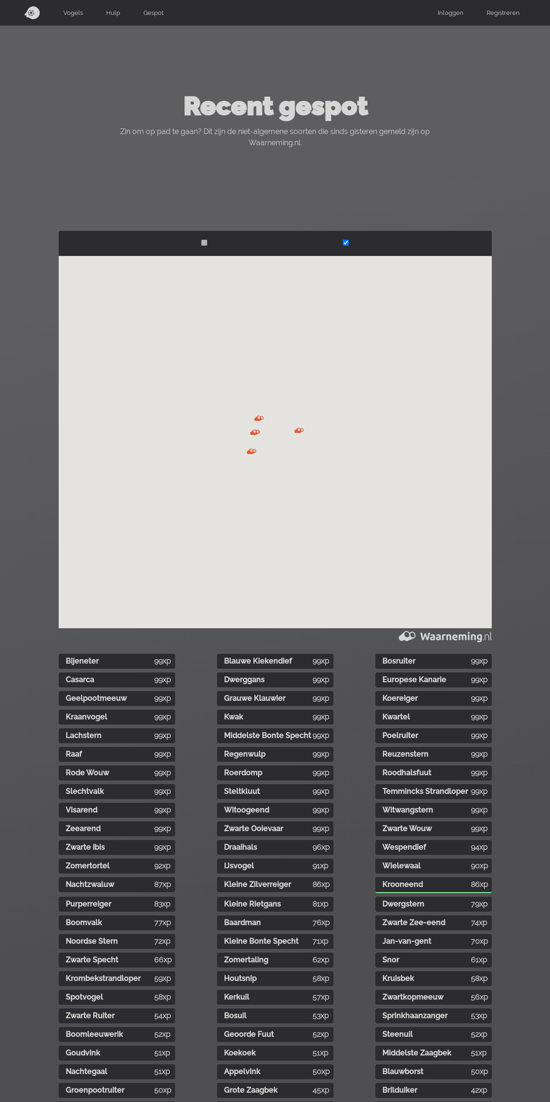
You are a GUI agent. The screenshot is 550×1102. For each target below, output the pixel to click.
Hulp (113, 12)
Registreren (503, 12)
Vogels (73, 12)
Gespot (153, 12)
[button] (259, 418)
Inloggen (450, 12)
